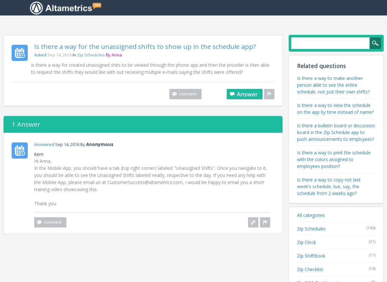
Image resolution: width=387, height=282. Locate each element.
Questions (215, 8)
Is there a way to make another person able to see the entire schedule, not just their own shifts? (333, 85)
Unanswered (253, 8)
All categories (311, 216)
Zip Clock (306, 243)
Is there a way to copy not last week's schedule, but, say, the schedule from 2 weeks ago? (329, 187)
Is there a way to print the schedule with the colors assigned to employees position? (334, 160)
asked (40, 55)
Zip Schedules (91, 55)
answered (44, 145)
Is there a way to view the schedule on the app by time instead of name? (335, 109)
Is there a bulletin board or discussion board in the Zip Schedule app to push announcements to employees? (336, 133)
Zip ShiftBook (311, 256)
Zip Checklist (310, 270)
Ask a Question (336, 8)
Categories (291, 8)
